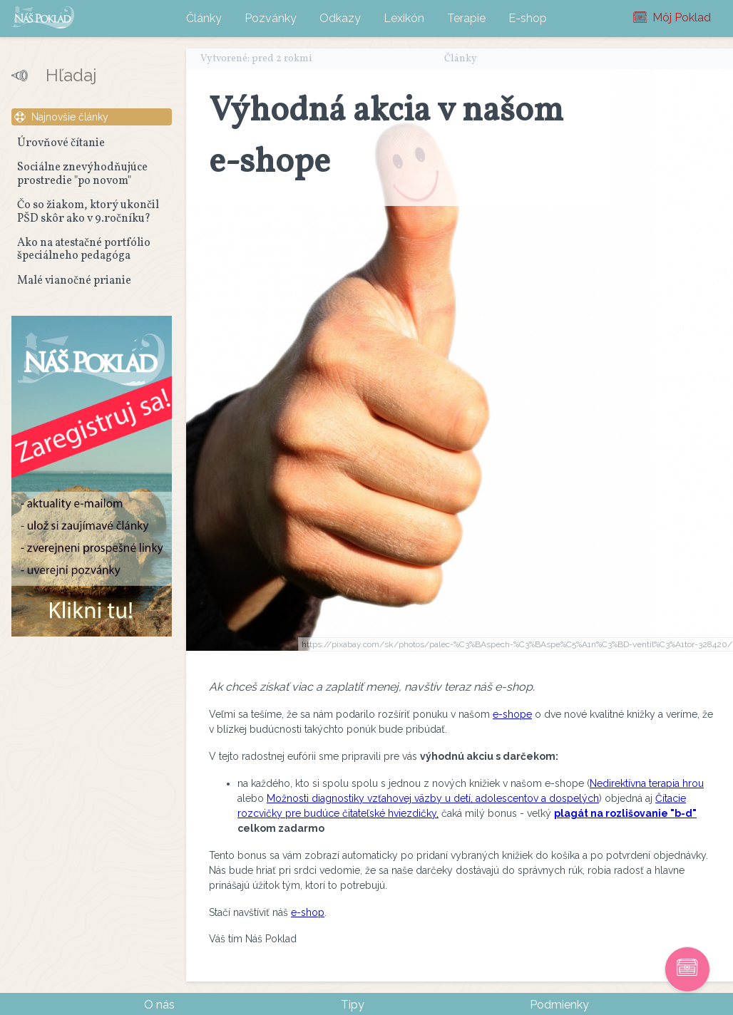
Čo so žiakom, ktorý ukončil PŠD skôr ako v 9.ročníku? (88, 211)
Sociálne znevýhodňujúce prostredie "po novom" (82, 174)
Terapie (466, 18)
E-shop (527, 18)
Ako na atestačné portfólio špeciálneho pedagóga (83, 249)
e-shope (512, 714)
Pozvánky (271, 18)
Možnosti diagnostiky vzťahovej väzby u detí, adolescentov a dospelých (433, 798)
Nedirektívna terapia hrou (647, 783)
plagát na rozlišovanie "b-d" (625, 813)
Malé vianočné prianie (74, 281)
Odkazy (340, 18)
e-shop (307, 912)
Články (204, 18)
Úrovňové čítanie (61, 143)
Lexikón (404, 18)
